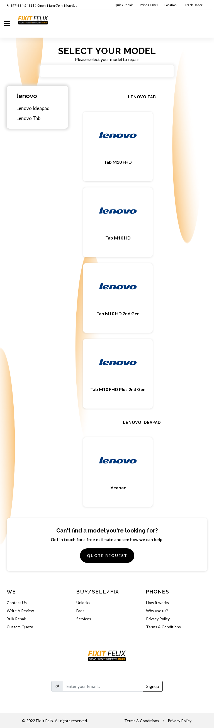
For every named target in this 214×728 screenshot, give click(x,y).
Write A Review (20, 610)
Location (170, 5)
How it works (157, 602)
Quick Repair (124, 5)
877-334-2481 (21, 5)
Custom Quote (20, 626)
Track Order (194, 5)
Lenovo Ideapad (33, 108)
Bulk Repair (16, 618)
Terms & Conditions (163, 626)
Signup (152, 686)
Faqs (80, 610)
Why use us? (157, 610)
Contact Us (17, 602)
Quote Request (107, 555)
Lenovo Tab (28, 118)
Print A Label (149, 5)
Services (83, 618)
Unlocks (83, 602)
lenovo (26, 95)
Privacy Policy (158, 618)
